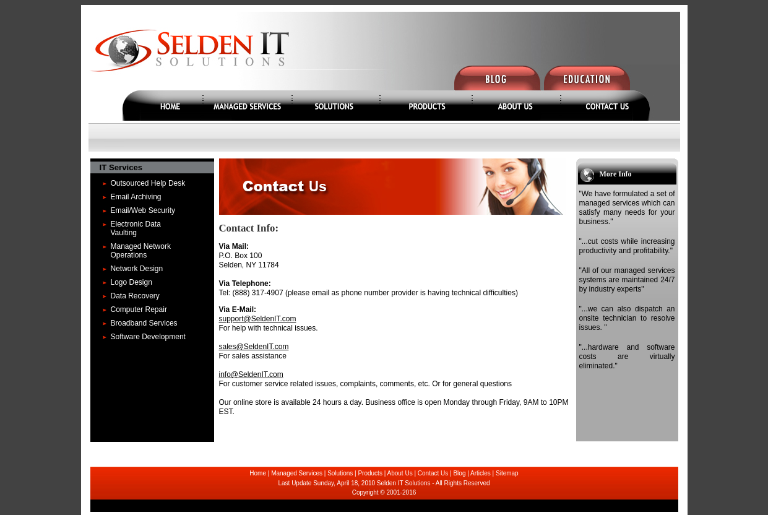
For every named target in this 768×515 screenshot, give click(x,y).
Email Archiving (136, 197)
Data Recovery (135, 296)
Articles (480, 473)
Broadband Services (144, 323)
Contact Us (433, 473)
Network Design (137, 268)
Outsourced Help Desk (148, 183)
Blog (459, 473)
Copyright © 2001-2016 (384, 492)
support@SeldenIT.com (257, 318)
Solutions (340, 473)
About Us (400, 473)
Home (257, 473)
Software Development (148, 336)
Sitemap (507, 473)
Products (370, 473)
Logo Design (131, 282)
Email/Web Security (143, 210)
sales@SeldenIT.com (254, 346)
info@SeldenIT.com (251, 374)
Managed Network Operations (141, 250)
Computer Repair (139, 309)
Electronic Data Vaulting (136, 228)
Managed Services (296, 473)
